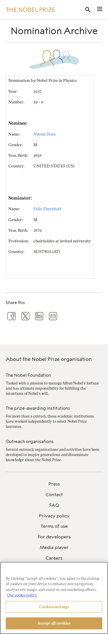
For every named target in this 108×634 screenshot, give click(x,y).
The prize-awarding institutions (38, 408)
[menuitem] (54, 484)
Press (54, 484)
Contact (54, 494)
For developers (54, 537)
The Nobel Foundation (28, 375)
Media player (54, 547)
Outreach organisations (30, 441)
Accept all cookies (54, 623)
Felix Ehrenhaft (47, 208)
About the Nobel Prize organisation (49, 359)
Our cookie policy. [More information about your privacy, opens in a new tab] (22, 595)
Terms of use (54, 526)
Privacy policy (54, 516)
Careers (54, 558)
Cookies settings (54, 607)
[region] (54, 598)
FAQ (54, 505)
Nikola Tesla (44, 134)
